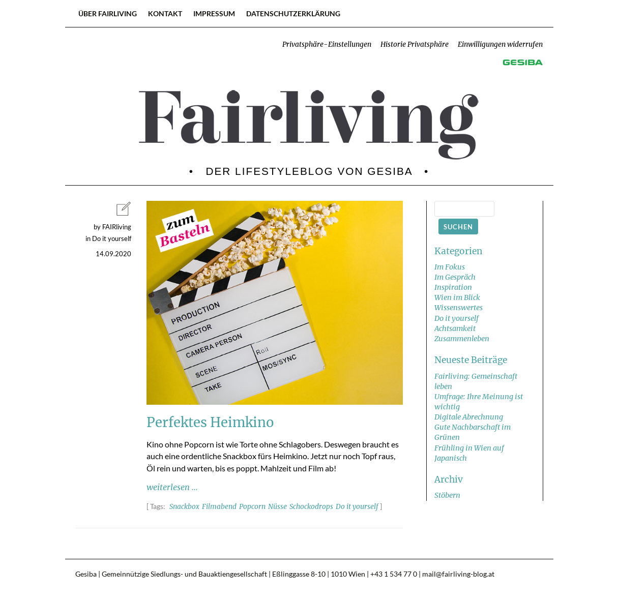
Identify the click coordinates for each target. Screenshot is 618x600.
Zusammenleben (461, 338)
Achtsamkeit (455, 328)
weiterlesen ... (172, 487)
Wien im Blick (457, 297)
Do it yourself (357, 506)
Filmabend (219, 506)
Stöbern (447, 495)
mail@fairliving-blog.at (458, 574)
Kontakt (165, 13)
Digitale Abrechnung (468, 417)
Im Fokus (449, 267)
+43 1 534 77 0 (393, 574)
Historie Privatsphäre (414, 44)
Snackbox (184, 506)
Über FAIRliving (107, 13)
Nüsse (277, 506)
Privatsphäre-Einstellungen (326, 44)
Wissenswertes (458, 307)
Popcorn (252, 506)
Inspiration (453, 287)
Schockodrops (311, 506)
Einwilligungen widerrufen (500, 44)
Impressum (214, 13)
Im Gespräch (455, 277)
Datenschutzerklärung (293, 13)
